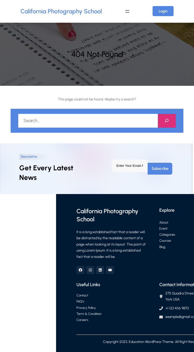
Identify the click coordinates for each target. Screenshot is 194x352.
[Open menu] (127, 11)
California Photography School (61, 11)
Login (163, 11)
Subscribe (154, 168)
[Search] (167, 121)
